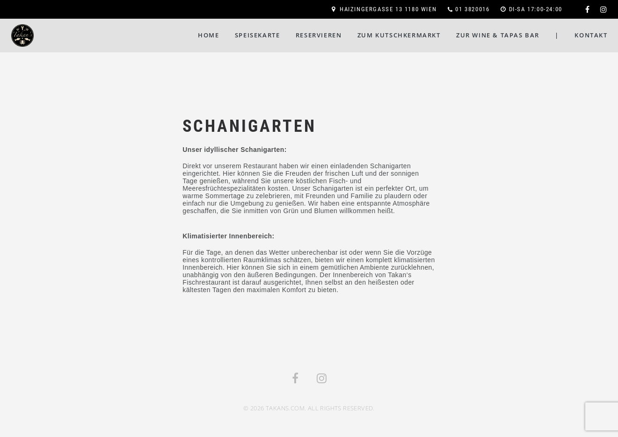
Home (208, 35)
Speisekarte (257, 35)
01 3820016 (472, 9)
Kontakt (590, 35)
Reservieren (319, 35)
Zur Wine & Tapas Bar (497, 35)
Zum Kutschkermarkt (399, 35)
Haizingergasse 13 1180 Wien (388, 9)
